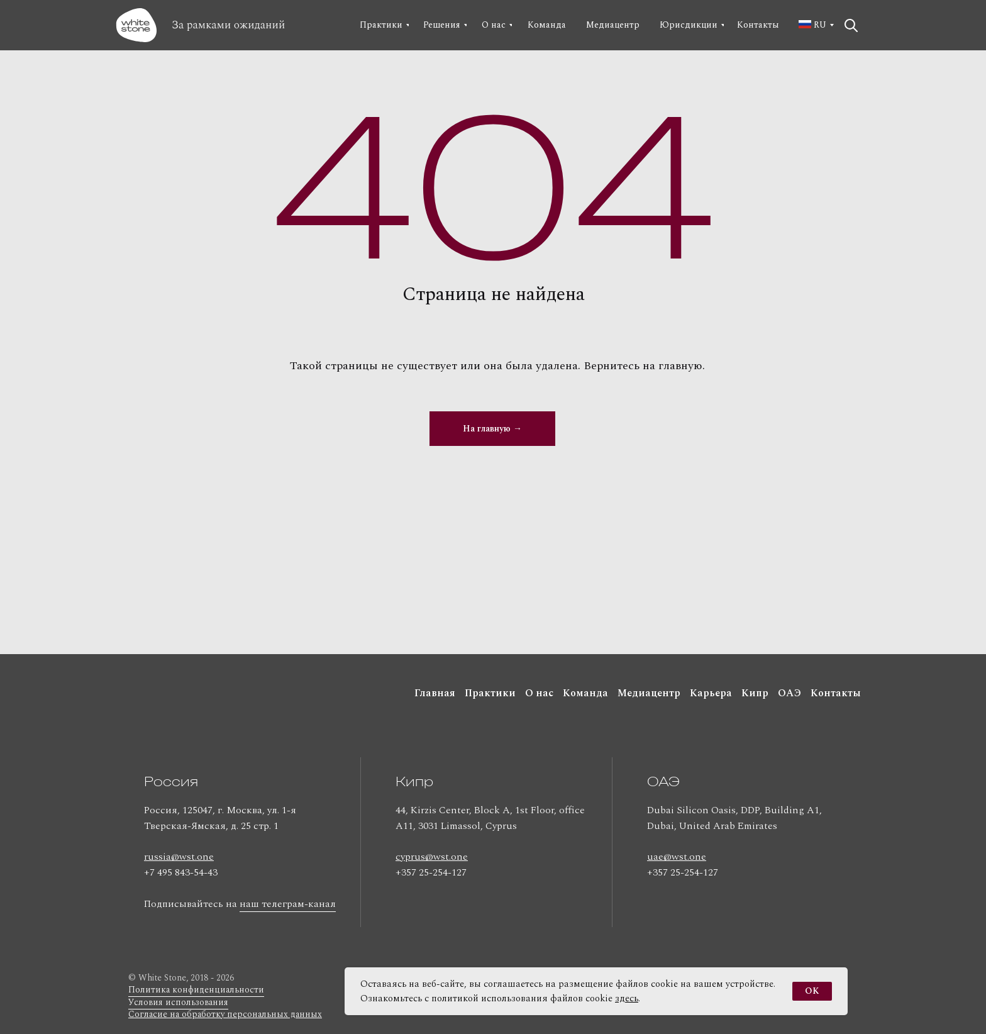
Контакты (836, 693)
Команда (585, 693)
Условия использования (178, 1002)
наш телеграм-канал (288, 903)
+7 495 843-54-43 (181, 872)
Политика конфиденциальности (196, 989)
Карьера (711, 693)
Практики (490, 693)
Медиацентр (649, 693)
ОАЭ (789, 693)
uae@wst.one (676, 856)
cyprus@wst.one (432, 856)
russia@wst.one (179, 856)
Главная (434, 693)
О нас (539, 693)
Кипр (754, 693)
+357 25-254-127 (431, 872)
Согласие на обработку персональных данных (225, 1014)
